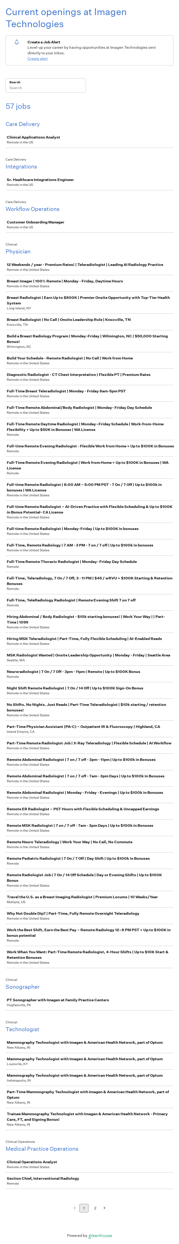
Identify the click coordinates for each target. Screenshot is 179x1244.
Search (14, 82)
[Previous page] (75, 1208)
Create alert (38, 58)
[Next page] (104, 1208)
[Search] (46, 88)
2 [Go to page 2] (95, 1208)
